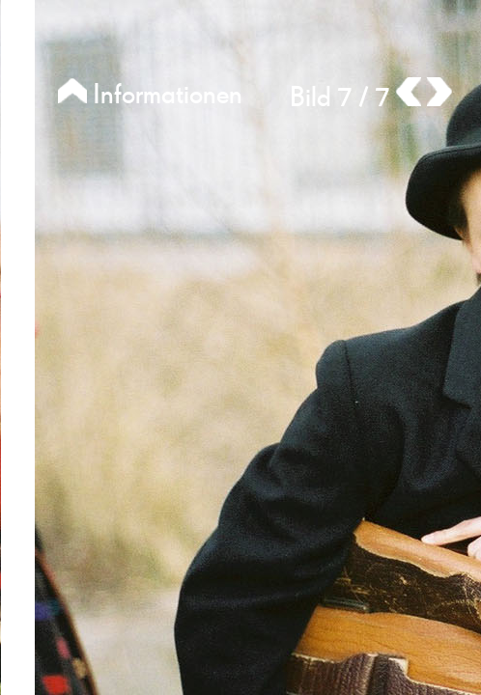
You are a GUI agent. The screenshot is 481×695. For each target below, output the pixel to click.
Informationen (150, 94)
